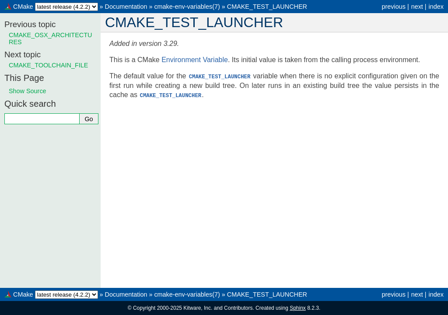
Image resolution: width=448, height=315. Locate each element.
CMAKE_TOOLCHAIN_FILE (48, 65)
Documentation (126, 6)
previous (393, 6)
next (417, 6)
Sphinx (298, 308)
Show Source (27, 91)
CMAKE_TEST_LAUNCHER (267, 6)
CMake (23, 6)
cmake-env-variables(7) (187, 6)
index (436, 6)
